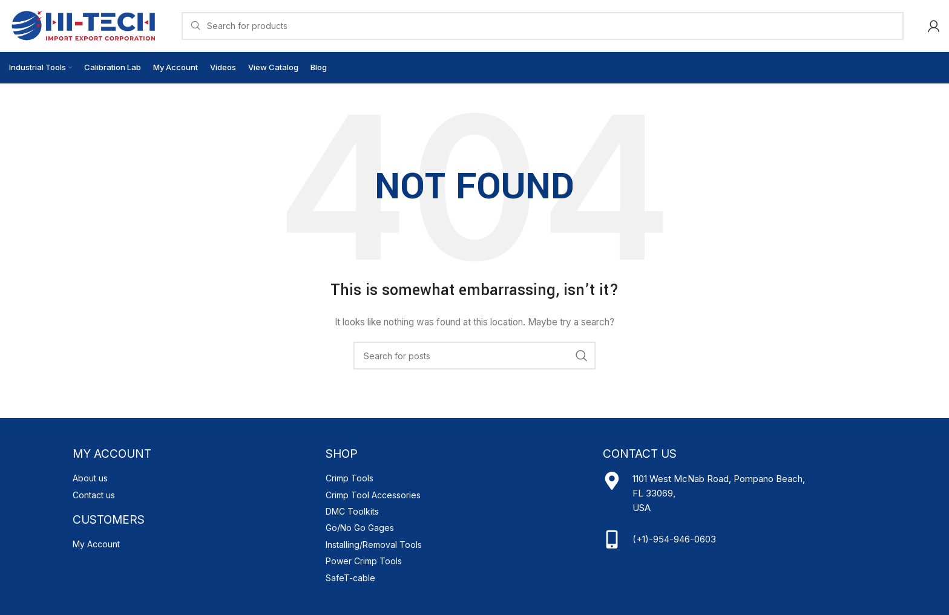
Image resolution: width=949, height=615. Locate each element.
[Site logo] (83, 24)
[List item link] (193, 478)
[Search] (543, 26)
